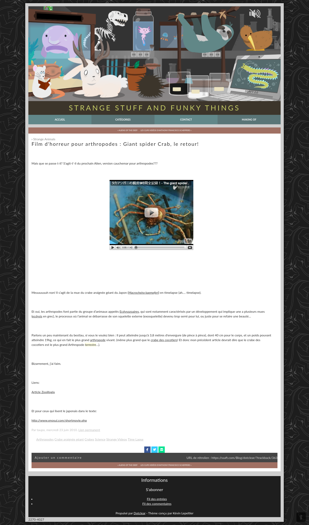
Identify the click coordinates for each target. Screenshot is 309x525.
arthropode (97, 340)
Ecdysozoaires (129, 311)
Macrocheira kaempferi (143, 292)
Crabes (89, 439)
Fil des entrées (157, 499)
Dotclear (139, 513)
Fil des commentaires (156, 503)
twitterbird (154, 449)
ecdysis (37, 316)
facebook (147, 449)
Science (100, 439)
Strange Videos (116, 439)
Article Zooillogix (43, 392)
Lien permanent (89, 430)
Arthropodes (45, 439)
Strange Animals (44, 139)
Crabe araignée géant (69, 439)
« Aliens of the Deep (127, 130)
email (161, 449)
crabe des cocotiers (164, 340)
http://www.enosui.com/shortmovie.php (59, 420)
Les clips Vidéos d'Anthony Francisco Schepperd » (166, 130)
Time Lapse (135, 439)
